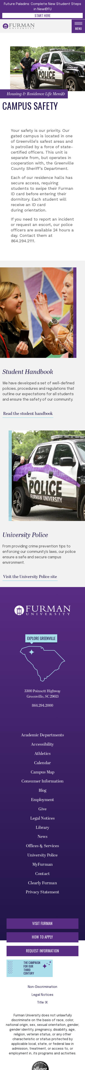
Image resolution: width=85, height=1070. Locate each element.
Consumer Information (42, 781)
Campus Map (42, 772)
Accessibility (42, 744)
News (42, 837)
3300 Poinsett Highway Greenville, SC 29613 (42, 693)
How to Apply (42, 937)
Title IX (42, 1002)
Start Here (42, 15)
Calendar (42, 763)
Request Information (42, 950)
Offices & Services (42, 846)
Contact (42, 874)
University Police (42, 855)
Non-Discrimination (42, 987)
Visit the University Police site (30, 577)
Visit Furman (42, 923)
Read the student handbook (28, 414)
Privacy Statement (42, 892)
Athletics (42, 754)
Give (42, 809)
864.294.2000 (42, 705)
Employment (42, 800)
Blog (42, 790)
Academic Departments (42, 735)
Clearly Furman (42, 883)
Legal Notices (42, 818)
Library (43, 828)
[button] (34, 93)
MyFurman (42, 864)
